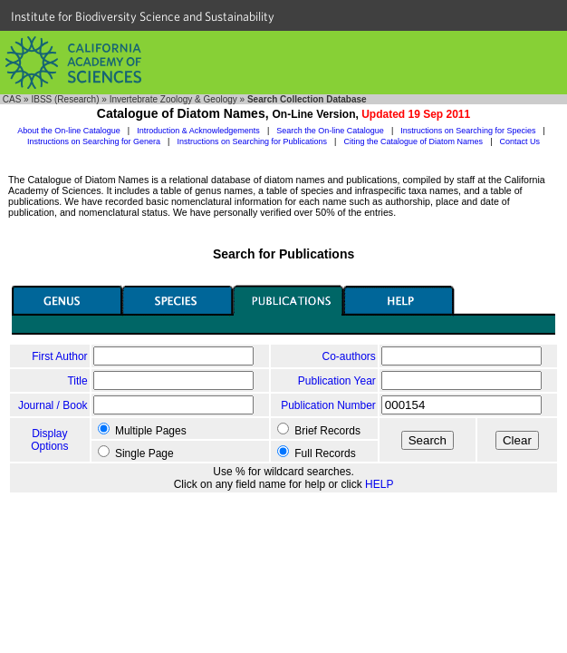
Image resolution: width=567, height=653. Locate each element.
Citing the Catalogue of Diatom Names (414, 141)
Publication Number (328, 405)
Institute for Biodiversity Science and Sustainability (142, 16)
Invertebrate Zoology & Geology (173, 99)
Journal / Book (53, 405)
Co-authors (348, 356)
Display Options (49, 440)
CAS (12, 99)
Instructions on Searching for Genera (93, 141)
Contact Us (520, 141)
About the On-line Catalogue (68, 130)
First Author (59, 356)
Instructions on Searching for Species (467, 130)
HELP (379, 484)
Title (77, 381)
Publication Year (337, 381)
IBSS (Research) (65, 99)
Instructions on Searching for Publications (252, 141)
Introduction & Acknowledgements (198, 130)
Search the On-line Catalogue (330, 130)
